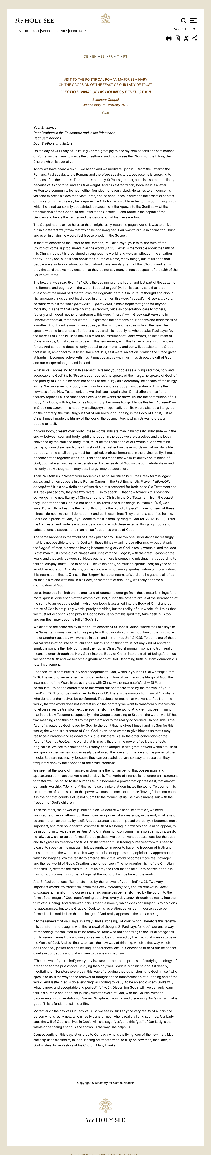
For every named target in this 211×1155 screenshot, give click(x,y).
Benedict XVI (27, 31)
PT (125, 56)
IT (117, 56)
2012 (64, 31)
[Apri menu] (193, 20)
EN (94, 56)
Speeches (50, 31)
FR (111, 56)
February (78, 31)
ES (103, 56)
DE (86, 56)
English (180, 30)
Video (105, 112)
